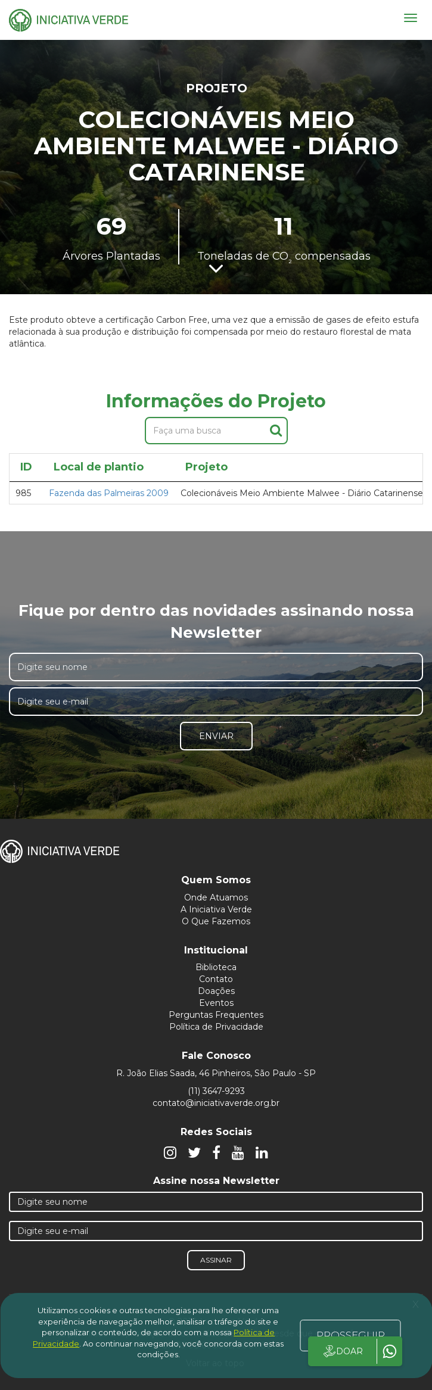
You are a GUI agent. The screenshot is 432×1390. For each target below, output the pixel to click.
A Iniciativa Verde (216, 909)
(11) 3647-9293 (216, 1091)
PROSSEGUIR (350, 1335)
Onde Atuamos (216, 897)
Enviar (216, 736)
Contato (216, 979)
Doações (216, 991)
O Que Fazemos (216, 921)
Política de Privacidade (216, 1026)
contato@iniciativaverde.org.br (216, 1103)
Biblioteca (216, 967)
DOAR (342, 1351)
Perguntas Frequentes (216, 1014)
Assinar (216, 1259)
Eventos (216, 1003)
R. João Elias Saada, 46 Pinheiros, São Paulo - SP (216, 1073)
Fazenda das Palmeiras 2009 (109, 493)
